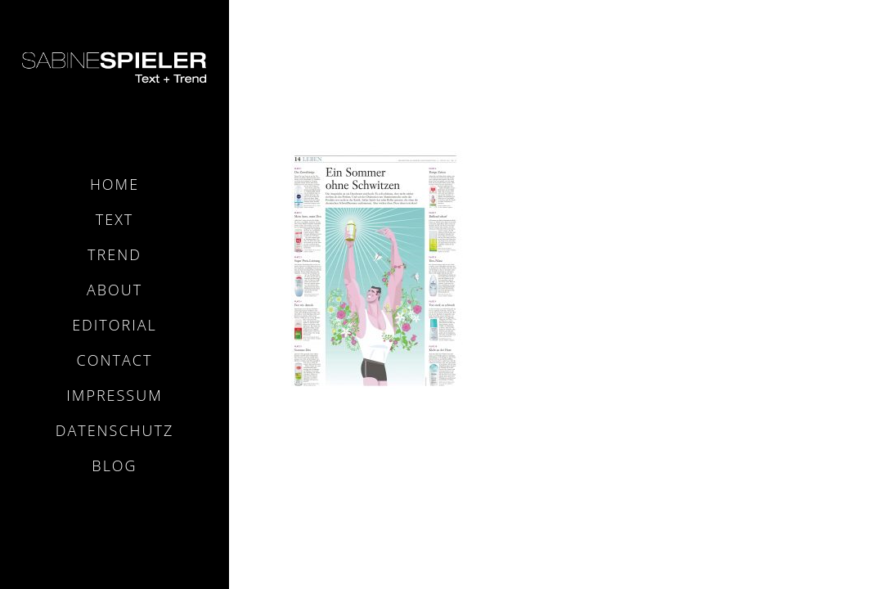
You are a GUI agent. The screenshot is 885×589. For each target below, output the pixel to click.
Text (115, 219)
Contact (115, 360)
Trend (115, 254)
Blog (114, 465)
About (114, 289)
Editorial (114, 325)
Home (114, 184)
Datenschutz (115, 430)
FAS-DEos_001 (793, 39)
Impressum (114, 395)
